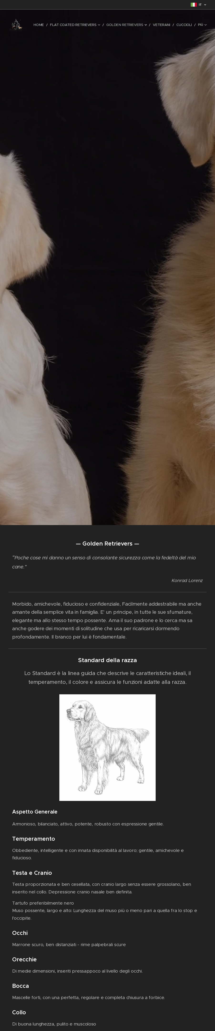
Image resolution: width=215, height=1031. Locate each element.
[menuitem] (50, 25)
